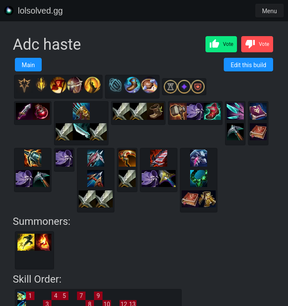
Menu (269, 11)
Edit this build (248, 65)
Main (28, 65)
